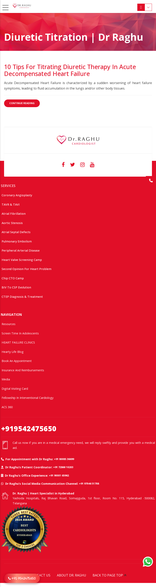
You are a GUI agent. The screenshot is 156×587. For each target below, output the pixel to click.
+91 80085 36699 (64, 459)
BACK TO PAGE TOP (108, 575)
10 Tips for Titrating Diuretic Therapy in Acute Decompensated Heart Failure (70, 70)
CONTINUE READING (22, 103)
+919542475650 (28, 428)
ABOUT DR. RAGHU (71, 575)
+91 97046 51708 (89, 483)
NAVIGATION (11, 314)
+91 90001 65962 (59, 475)
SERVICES (8, 186)
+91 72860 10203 (63, 467)
